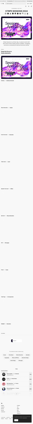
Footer (2, 269)
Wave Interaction (4, 107)
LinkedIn (10, 418)
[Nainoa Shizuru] (25, 13)
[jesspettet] (17, 13)
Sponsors (3, 215)
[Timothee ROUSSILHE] (27, 13)
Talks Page (3, 296)
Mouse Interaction (10, 215)
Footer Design (13, 360)
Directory (2, 410)
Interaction (11, 134)
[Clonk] (15, 13)
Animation (28, 354)
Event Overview (4, 134)
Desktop (2, 80)
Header (11, 107)
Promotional (11, 354)
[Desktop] (16, 67)
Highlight (3, 323)
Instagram (6, 418)
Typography (6, 357)
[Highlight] (16, 310)
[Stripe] (5, 13)
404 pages (7, 242)
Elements (2, 408)
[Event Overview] (16, 121)
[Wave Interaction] (16, 94)
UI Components (10, 296)
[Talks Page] (16, 283)
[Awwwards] (3, 3)
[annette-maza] (10, 13)
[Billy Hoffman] (22, 13)
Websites (2, 405)
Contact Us (18, 413)
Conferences (3, 411)
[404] (16, 229)
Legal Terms (8, 417)
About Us (18, 411)
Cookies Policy (3, 417)
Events (4, 354)
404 (2, 242)
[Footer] (16, 256)
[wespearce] (8, 13)
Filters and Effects (15, 357)
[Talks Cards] (16, 148)
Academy (18, 405)
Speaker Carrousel (4, 188)
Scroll (9, 161)
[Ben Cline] (13, 13)
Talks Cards (3, 161)
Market (18, 408)
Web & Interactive (19, 354)
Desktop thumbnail (10, 80)
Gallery (11, 188)
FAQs (18, 410)
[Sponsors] (16, 202)
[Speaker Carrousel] (16, 175)
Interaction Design (25, 357)
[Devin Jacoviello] (20, 13)
